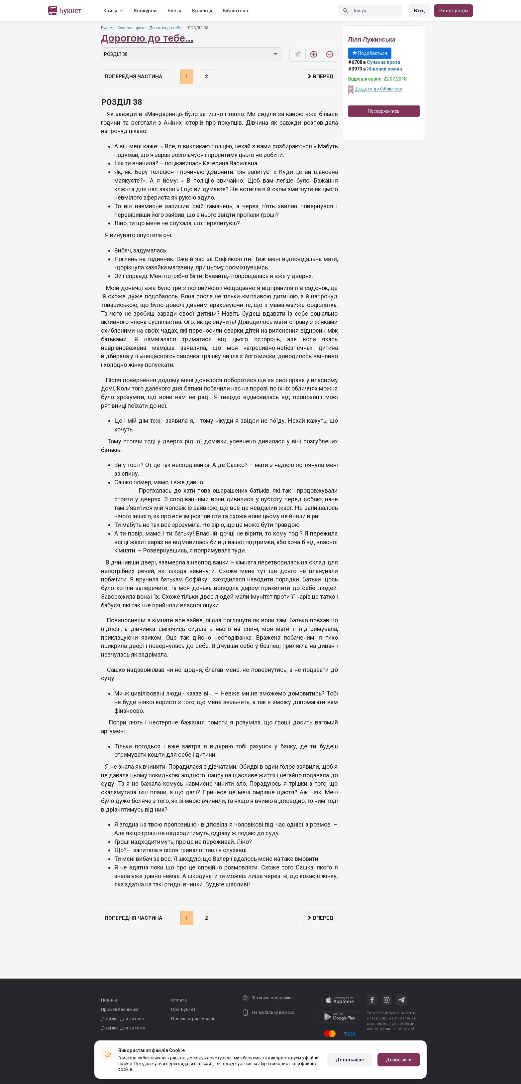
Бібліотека (235, 11)
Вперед (320, 76)
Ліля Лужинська (371, 39)
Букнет (107, 28)
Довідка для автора (123, 1027)
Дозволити (399, 1059)
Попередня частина (133, 76)
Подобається (370, 53)
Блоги (174, 11)
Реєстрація (453, 11)
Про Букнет (183, 1009)
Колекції (202, 11)
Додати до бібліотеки (378, 88)
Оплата (179, 1000)
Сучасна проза (131, 28)
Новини (109, 1000)
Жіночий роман (384, 69)
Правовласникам (120, 1009)
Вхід (419, 11)
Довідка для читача (122, 1018)
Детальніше (350, 1059)
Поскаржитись (384, 111)
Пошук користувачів (193, 1018)
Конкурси (145, 11)
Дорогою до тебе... (166, 28)
